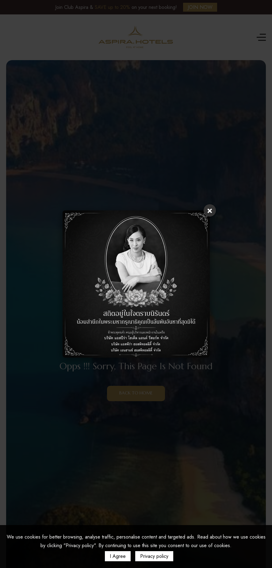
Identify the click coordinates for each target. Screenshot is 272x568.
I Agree (118, 556)
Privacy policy (154, 556)
